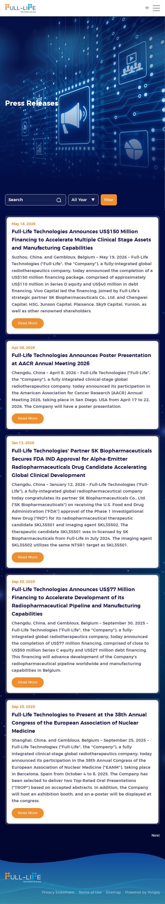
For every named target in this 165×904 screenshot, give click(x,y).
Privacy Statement (58, 892)
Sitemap (113, 892)
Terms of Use (90, 892)
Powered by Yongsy (142, 892)
